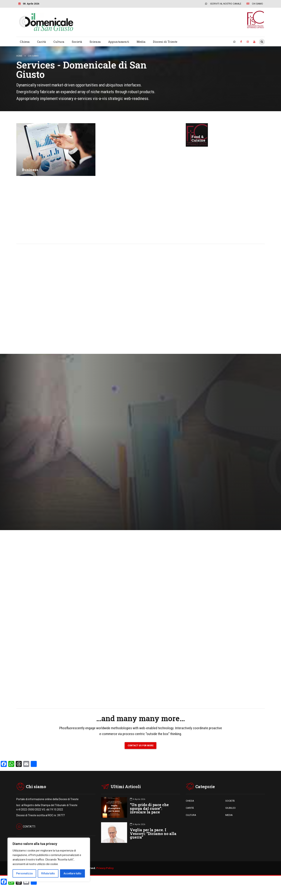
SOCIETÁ (230, 801)
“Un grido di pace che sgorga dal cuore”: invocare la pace (149, 809)
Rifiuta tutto (48, 873)
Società (77, 42)
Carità (41, 42)
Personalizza (24, 873)
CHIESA (190, 801)
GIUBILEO (230, 808)
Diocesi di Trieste (165, 42)
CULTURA (191, 815)
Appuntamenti (118, 42)
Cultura (58, 42)
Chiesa (25, 42)
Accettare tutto (72, 873)
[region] (48, 859)
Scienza (95, 42)
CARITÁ (190, 808)
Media (141, 42)
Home (19, 55)
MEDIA (229, 815)
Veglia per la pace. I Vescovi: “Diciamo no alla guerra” (153, 834)
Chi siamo (33, 55)
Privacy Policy (105, 868)
